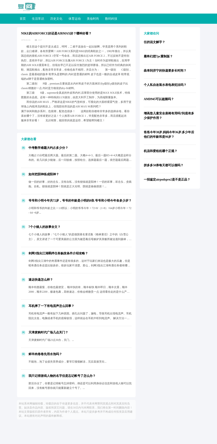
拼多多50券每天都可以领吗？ (163, 165)
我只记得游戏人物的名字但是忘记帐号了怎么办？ (62, 375)
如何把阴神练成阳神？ (43, 174)
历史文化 (56, 18)
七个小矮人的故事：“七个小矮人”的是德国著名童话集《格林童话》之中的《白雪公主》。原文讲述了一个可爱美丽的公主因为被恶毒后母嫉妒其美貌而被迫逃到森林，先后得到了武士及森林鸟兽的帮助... (80, 239)
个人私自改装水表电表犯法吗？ (165, 85)
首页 (23, 18)
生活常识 (38, 18)
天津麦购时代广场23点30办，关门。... (51, 339)
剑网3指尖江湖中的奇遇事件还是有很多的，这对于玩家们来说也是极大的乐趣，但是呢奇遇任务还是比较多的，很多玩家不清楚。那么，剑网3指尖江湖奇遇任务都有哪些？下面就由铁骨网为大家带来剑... (79, 265)
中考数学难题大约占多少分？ (48, 147)
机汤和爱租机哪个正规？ (160, 151)
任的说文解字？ (154, 42)
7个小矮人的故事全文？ (44, 227)
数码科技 (111, 18)
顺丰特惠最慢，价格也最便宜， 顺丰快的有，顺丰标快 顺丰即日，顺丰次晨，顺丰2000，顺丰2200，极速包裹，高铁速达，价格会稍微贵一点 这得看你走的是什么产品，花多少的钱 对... (77, 292)
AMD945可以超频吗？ (159, 99)
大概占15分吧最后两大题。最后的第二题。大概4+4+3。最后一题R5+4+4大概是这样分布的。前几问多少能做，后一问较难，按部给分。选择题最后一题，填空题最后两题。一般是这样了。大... (80, 160)
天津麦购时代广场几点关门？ (48, 332)
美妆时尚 (93, 18)
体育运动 (74, 18)
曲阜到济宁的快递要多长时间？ (165, 70)
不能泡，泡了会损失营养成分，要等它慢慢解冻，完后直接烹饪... (67, 361)
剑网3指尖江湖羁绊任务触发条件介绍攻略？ (58, 253)
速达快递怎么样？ (40, 279)
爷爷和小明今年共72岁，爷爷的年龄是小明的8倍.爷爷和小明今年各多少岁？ (80, 200)
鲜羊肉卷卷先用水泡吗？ (45, 354)
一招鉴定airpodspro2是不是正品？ (167, 179)
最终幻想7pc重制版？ (158, 56)
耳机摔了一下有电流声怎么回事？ (51, 306)
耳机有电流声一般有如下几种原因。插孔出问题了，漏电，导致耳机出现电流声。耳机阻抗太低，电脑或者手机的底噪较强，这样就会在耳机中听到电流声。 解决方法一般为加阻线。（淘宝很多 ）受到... (80, 318)
